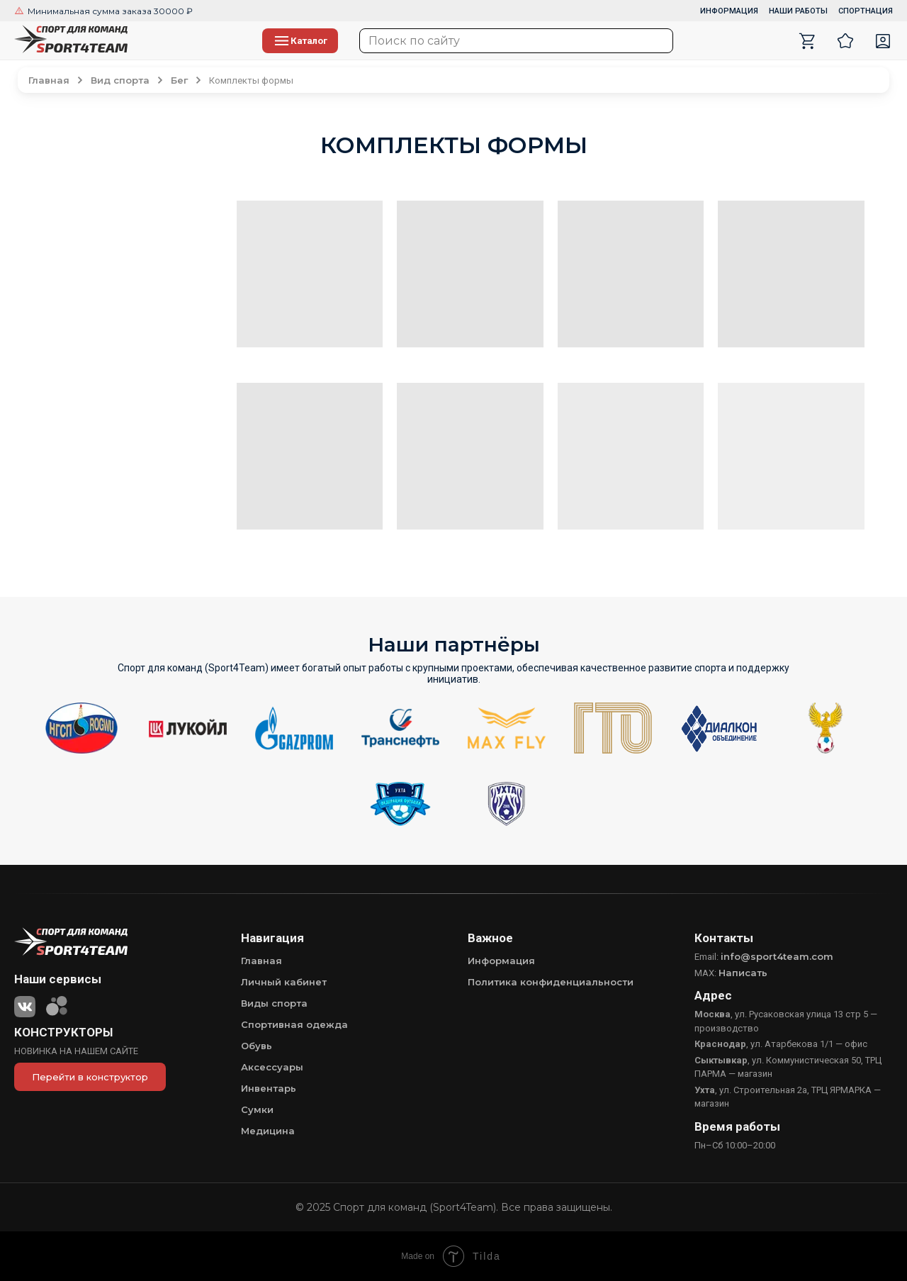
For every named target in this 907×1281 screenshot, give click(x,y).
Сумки (257, 1109)
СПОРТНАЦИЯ (865, 11)
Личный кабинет (284, 982)
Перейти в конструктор (90, 1077)
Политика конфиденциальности (550, 982)
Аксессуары (272, 1067)
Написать (743, 972)
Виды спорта (274, 1003)
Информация (501, 960)
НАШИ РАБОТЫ (798, 11)
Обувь (256, 1045)
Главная (261, 960)
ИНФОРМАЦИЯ (729, 11)
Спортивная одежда (294, 1024)
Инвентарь (268, 1088)
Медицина (268, 1130)
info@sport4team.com (777, 956)
